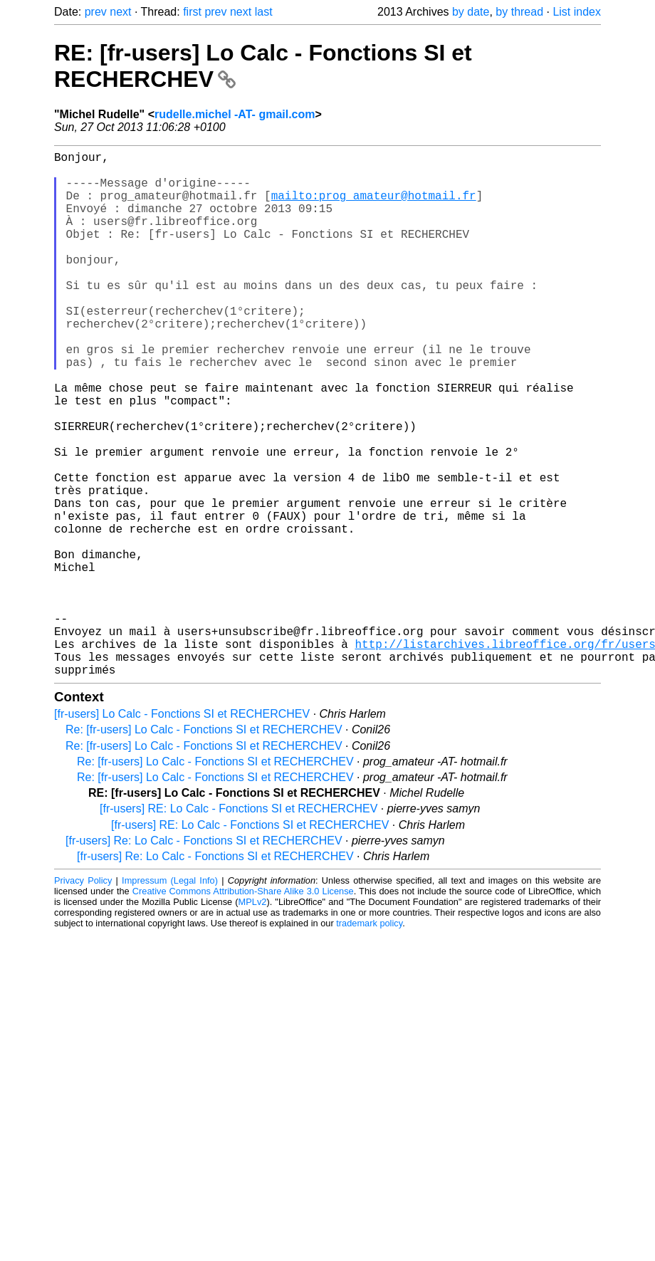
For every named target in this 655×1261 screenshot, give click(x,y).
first (192, 12)
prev (96, 12)
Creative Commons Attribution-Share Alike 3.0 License (243, 1008)
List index (576, 12)
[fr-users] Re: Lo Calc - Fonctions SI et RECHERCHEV (204, 957)
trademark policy (369, 1040)
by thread (519, 12)
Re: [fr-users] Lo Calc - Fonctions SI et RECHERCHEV (204, 846)
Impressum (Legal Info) (170, 997)
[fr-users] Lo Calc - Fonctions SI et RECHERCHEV (182, 831)
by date (470, 12)
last (264, 12)
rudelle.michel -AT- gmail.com (234, 114)
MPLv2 (253, 1018)
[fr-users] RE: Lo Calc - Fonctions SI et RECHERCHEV (238, 925)
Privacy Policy (83, 997)
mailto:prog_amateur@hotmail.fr (373, 206)
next (120, 12)
